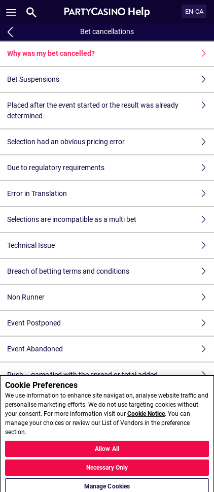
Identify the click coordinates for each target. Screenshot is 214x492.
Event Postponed (110, 323)
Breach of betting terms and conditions (110, 271)
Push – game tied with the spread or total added (110, 375)
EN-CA (194, 11)
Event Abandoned (110, 349)
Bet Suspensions (110, 79)
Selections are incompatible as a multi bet (110, 219)
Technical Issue (110, 245)
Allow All (107, 451)
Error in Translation (110, 193)
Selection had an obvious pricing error (110, 141)
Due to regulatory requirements (110, 167)
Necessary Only (107, 470)
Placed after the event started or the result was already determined (110, 110)
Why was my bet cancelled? (110, 53)
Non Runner (110, 297)
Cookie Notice (146, 416)
